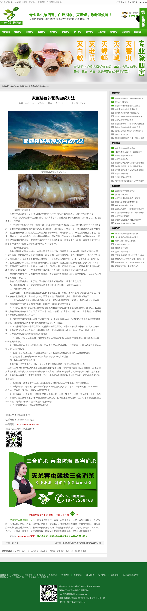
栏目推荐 (116, 143)
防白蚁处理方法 (121, 102)
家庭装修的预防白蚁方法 (39, 86)
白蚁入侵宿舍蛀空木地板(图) (126, 109)
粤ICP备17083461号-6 (76, 602)
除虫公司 (69, 551)
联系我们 (138, 32)
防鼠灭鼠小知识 (121, 134)
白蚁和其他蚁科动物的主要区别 (127, 106)
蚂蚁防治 (66, 32)
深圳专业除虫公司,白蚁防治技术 (128, 220)
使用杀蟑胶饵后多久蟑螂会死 (127, 113)
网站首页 (6, 32)
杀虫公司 (25, 551)
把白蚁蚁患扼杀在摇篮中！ (126, 223)
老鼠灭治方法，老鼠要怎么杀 (127, 266)
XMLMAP (142, 2)
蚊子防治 (78, 32)
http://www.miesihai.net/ (28, 424)
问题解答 (126, 32)
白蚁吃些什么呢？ (122, 174)
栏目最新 (116, 186)
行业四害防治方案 (131, 575)
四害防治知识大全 (122, 244)
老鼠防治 (30, 32)
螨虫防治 (114, 575)
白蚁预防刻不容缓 (122, 216)
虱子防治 (102, 575)
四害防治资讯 (6, 577)
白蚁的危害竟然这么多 (124, 120)
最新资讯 (116, 93)
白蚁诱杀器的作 (121, 159)
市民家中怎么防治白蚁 (124, 156)
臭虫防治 (54, 32)
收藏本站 (120, 2)
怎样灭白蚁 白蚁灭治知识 (125, 241)
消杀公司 (44, 551)
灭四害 (52, 551)
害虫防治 (114, 32)
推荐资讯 (116, 228)
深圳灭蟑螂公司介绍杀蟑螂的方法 (128, 116)
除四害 (17, 551)
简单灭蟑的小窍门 (122, 252)
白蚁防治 (18, 32)
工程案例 (102, 32)
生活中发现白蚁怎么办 (124, 177)
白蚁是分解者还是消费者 (125, 148)
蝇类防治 (90, 32)
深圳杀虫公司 (80, 551)
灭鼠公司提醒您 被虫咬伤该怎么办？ (129, 255)
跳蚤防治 (90, 575)
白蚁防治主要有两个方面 (125, 191)
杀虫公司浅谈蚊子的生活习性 (127, 234)
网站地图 (131, 2)
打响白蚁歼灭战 (121, 248)
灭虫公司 (60, 551)
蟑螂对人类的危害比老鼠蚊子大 (127, 127)
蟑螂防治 (42, 32)
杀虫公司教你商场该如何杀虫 (127, 237)
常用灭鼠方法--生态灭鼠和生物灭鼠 (129, 131)
